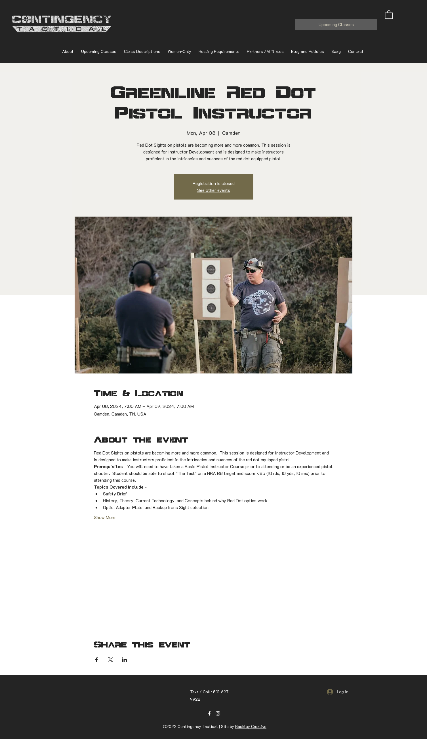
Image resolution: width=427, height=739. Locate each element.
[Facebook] (209, 713)
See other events (213, 190)
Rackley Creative (250, 726)
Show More (104, 517)
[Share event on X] (110, 659)
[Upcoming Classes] (336, 24)
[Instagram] (218, 713)
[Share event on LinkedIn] (124, 659)
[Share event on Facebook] (96, 659)
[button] (389, 14)
